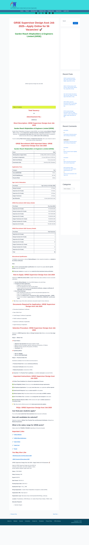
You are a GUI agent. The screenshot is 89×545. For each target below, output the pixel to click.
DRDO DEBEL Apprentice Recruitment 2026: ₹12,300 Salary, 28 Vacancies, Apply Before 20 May (70, 104)
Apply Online (17, 441)
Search (64, 20)
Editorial (15, 521)
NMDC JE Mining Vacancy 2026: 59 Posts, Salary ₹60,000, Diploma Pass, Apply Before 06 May (70, 87)
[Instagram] (53, 13)
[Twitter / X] (43, 13)
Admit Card (16, 445)
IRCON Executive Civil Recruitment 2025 (22, 455)
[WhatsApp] (39, 13)
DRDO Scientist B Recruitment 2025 (21, 459)
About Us (9, 521)
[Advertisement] (34, 47)
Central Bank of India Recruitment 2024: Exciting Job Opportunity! (70, 135)
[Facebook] (36, 13)
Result (15, 448)
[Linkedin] (49, 13)
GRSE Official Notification (20, 438)
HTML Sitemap (57, 521)
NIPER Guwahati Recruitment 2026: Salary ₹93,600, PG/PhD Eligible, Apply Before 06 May (69, 79)
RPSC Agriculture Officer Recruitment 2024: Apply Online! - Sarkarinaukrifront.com (70, 169)
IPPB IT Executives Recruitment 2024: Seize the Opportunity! (70, 162)
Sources (21, 521)
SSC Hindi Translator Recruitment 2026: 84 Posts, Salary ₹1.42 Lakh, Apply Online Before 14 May (70, 95)
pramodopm (66, 130)
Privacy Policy (49, 521)
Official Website (18, 434)
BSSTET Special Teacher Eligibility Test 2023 (70, 152)
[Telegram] (46, 13)
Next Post (56, 514)
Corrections (27, 521)
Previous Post (13, 514)
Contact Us (34, 521)
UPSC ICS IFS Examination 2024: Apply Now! (70, 174)
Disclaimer (41, 521)
